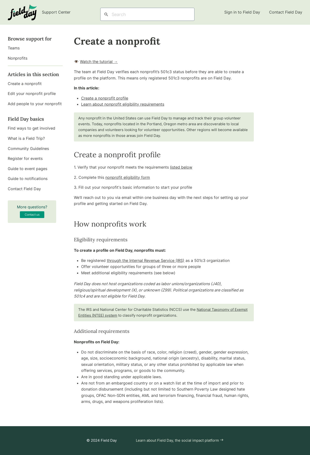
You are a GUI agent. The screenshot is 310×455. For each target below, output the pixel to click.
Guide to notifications (27, 178)
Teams (14, 48)
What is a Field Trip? (26, 138)
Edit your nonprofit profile (32, 93)
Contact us (32, 214)
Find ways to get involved (31, 128)
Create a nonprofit (25, 83)
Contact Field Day (285, 12)
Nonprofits (17, 58)
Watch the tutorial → (99, 61)
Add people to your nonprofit (35, 103)
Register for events (25, 158)
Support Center (39, 12)
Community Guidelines (28, 148)
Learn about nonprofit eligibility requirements (122, 104)
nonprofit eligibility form (127, 177)
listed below (181, 167)
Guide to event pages (27, 168)
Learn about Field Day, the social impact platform (180, 440)
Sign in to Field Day (242, 12)
